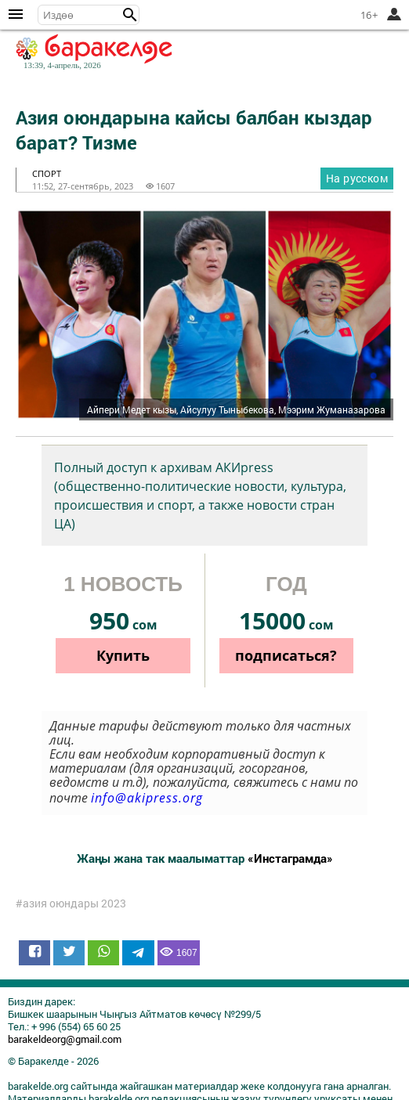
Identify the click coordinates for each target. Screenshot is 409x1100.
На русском (357, 178)
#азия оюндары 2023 (71, 903)
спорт (46, 173)
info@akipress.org (147, 797)
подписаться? (286, 655)
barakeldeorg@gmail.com (64, 1039)
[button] (130, 14)
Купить (123, 655)
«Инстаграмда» (290, 858)
